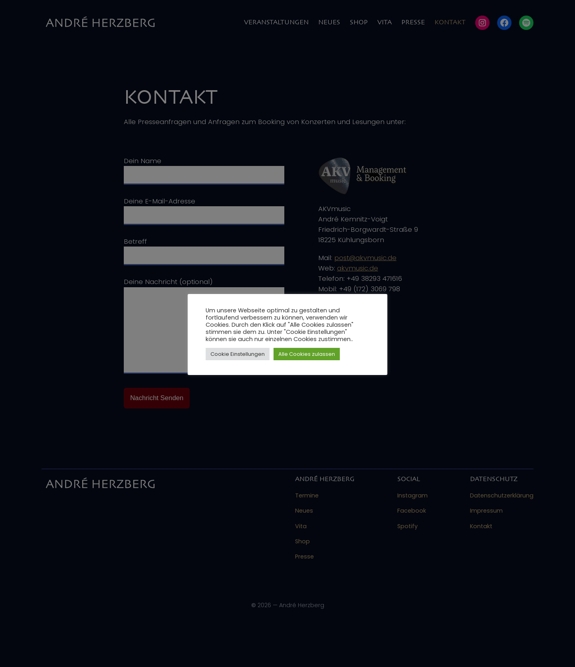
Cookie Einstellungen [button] (237, 354)
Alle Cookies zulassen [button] (306, 354)
